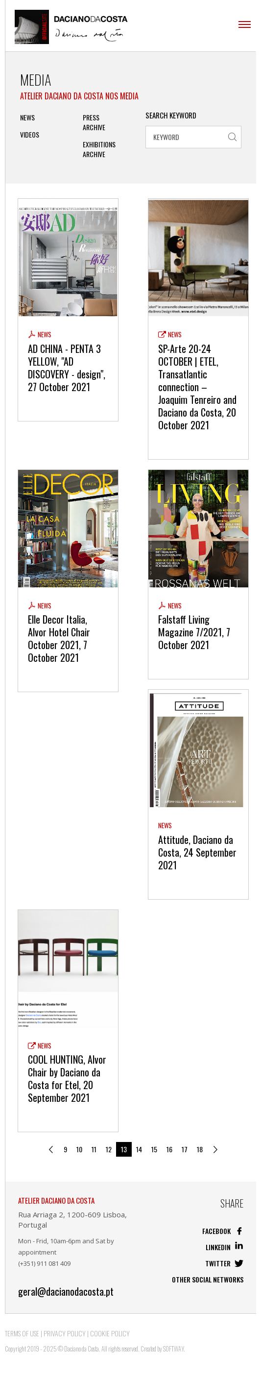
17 (185, 1149)
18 (200, 1149)
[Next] (215, 1149)
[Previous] (51, 1149)
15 (154, 1149)
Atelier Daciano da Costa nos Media (79, 96)
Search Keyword (170, 115)
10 (79, 1149)
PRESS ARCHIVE (94, 122)
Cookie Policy (110, 1333)
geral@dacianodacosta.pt (66, 1291)
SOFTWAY (173, 1348)
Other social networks (207, 1279)
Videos (29, 135)
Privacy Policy (65, 1333)
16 (169, 1149)
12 (109, 1149)
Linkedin (224, 1247)
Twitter (224, 1263)
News (27, 117)
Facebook (222, 1231)
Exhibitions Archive (99, 149)
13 (124, 1149)
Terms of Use (22, 1333)
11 (94, 1149)
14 (139, 1149)
